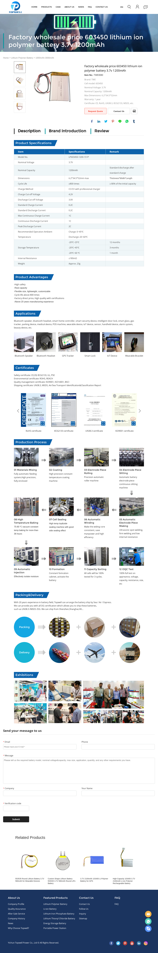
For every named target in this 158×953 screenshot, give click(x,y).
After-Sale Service (16, 913)
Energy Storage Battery (54, 923)
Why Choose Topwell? (18, 928)
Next (140, 411)
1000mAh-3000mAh (45, 57)
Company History (16, 918)
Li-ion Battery (49, 908)
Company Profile (16, 904)
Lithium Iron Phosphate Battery (58, 913)
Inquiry (82, 913)
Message (8, 755)
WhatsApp (148, 921)
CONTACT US (102, 7)
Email (6, 741)
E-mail (148, 914)
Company (8, 788)
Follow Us (83, 908)
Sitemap (83, 918)
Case (58, 7)
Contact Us (119, 111)
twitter (106, 121)
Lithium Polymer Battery (22, 57)
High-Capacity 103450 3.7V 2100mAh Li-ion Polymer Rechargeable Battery (124, 881)
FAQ (90, 7)
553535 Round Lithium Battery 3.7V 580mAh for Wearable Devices (29, 880)
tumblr (134, 121)
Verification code (12, 803)
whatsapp (127, 121)
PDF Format (134, 111)
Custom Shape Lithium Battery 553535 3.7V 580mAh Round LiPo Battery (61, 881)
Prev (18, 411)
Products (46, 7)
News (81, 7)
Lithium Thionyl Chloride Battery (59, 918)
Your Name (87, 788)
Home (34, 7)
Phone (85, 741)
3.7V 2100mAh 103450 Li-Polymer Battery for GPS (94, 880)
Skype (148, 928)
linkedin (99, 121)
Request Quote (95, 111)
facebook (92, 121)
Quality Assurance (17, 908)
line (120, 121)
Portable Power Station (54, 928)
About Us (69, 7)
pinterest (113, 121)
